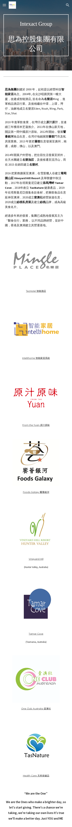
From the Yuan (30, 425)
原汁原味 (45, 425)
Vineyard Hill (36, 558)
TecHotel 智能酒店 (36, 290)
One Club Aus (29, 708)
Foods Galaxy (31, 492)
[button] (4, 5)
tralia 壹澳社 (44, 708)
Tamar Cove (36, 633)
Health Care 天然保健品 (36, 775)
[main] (35, 35)
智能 (38, 358)
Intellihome (29, 358)
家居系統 (45, 358)
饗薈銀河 (44, 492)
